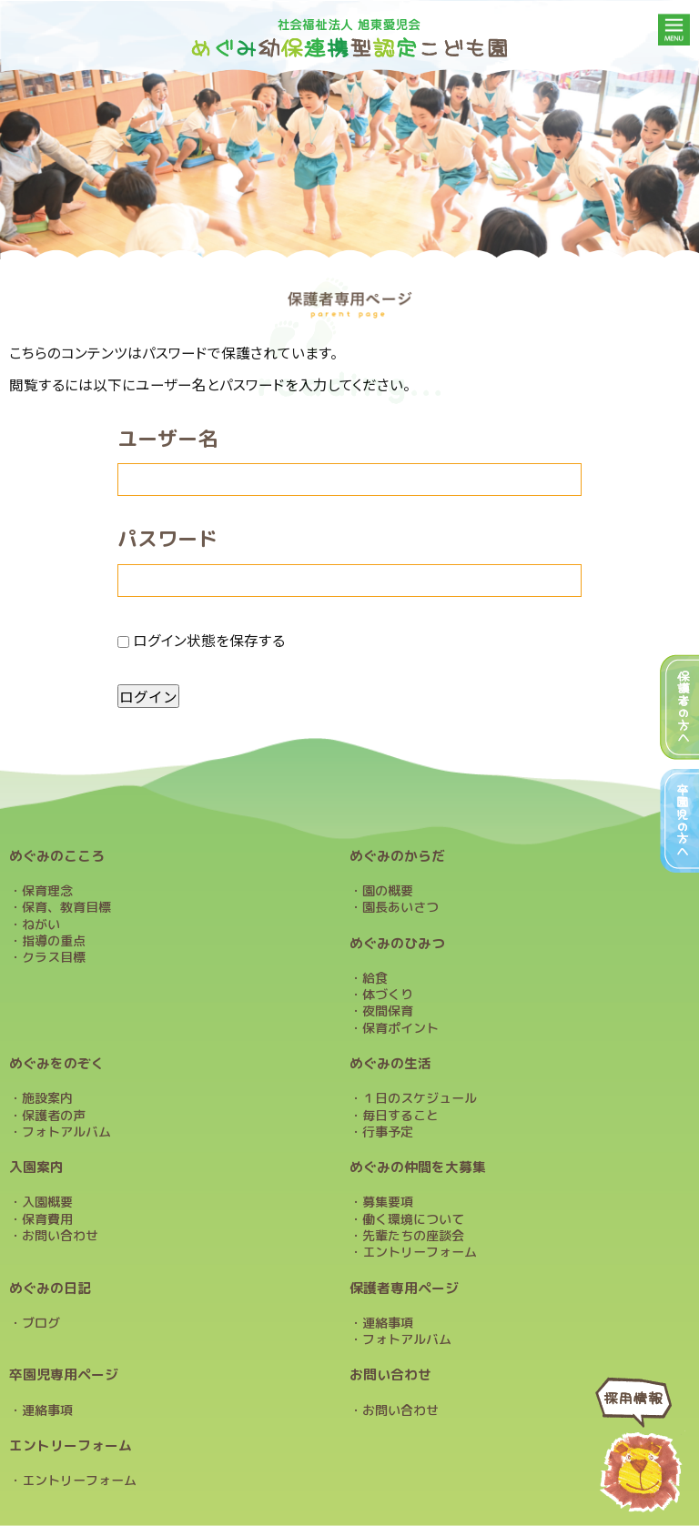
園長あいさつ (400, 907)
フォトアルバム (66, 1132)
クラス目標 (54, 957)
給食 (375, 978)
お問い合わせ (60, 1236)
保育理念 (47, 891)
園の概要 (387, 891)
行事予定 (387, 1132)
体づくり (387, 994)
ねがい (41, 924)
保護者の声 (54, 1115)
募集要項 (387, 1202)
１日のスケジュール (419, 1098)
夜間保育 (387, 1011)
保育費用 (47, 1219)
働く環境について (413, 1219)
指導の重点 (54, 941)
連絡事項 (387, 1323)
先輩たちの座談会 (413, 1236)
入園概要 (47, 1202)
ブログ (41, 1323)
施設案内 (47, 1098)
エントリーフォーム (419, 1252)
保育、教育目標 (66, 907)
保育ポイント (400, 1028)
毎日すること (400, 1115)
